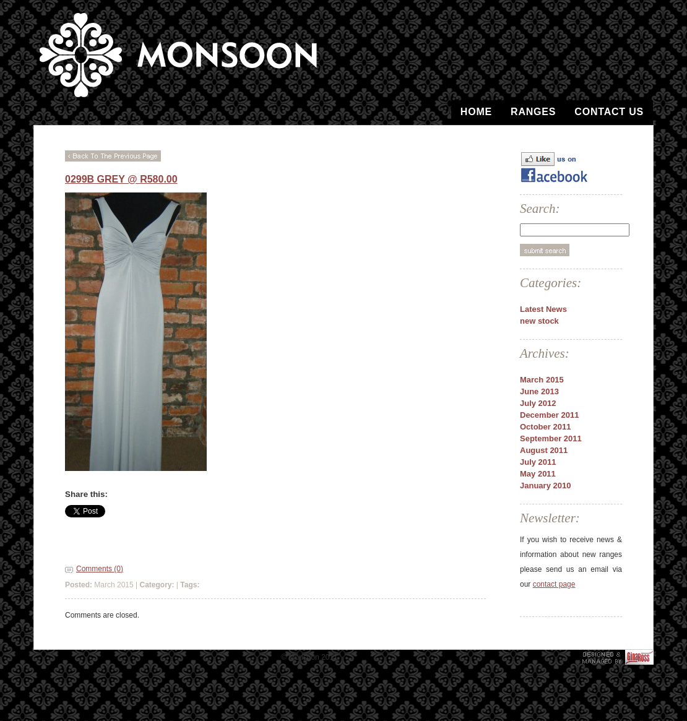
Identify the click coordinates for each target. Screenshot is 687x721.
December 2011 (549, 415)
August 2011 (544, 450)
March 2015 (542, 379)
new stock (539, 321)
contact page (554, 584)
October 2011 (545, 426)
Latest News (543, 309)
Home (476, 111)
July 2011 (538, 462)
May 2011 (538, 473)
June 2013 (539, 391)
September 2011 (551, 438)
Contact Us (609, 111)
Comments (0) (99, 568)
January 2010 (545, 485)
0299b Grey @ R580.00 (121, 179)
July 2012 (538, 403)
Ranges (533, 111)
